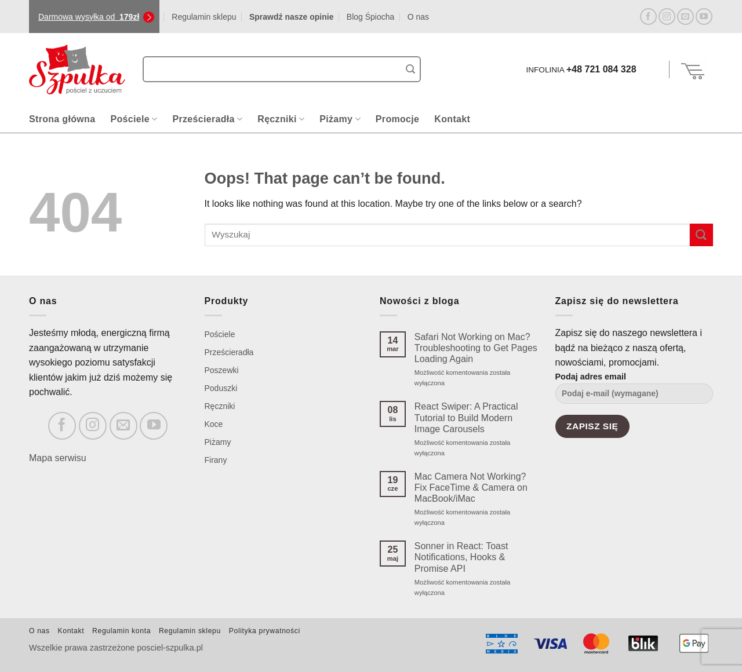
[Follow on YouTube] (704, 16)
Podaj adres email (634, 392)
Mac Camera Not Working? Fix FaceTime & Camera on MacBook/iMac (471, 487)
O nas (418, 16)
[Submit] (410, 69)
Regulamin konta (121, 631)
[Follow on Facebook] (648, 16)
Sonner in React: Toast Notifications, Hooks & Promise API (461, 557)
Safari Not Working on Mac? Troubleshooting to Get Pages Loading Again (475, 348)
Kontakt (452, 119)
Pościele (133, 119)
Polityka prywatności (264, 631)
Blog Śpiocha (371, 16)
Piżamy (340, 119)
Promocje (397, 119)
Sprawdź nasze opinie (291, 16)
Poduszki (221, 388)
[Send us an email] (685, 16)
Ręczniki (280, 119)
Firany (216, 460)
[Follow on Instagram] (667, 16)
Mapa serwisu (57, 458)
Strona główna (62, 119)
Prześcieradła (207, 119)
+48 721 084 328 (601, 69)
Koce (214, 424)
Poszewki (222, 370)
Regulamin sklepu (204, 16)
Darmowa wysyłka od (88, 16)
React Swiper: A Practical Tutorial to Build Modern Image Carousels (466, 417)
